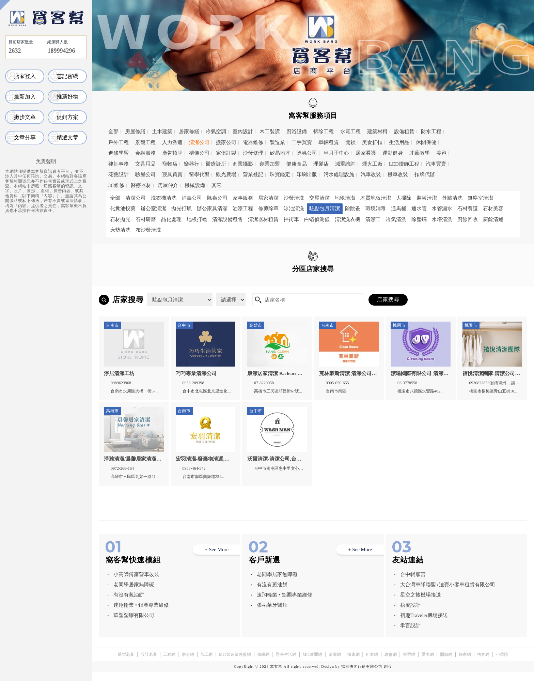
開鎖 (350, 142)
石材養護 (467, 208)
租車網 (372, 663)
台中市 (213, 284)
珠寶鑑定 (280, 174)
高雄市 (302, 284)
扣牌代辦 (424, 174)
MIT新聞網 (312, 663)
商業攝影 (243, 164)
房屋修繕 (135, 131)
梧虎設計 (410, 614)
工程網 (169, 663)
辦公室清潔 (153, 208)
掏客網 (483, 663)
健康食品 (296, 164)
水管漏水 (442, 208)
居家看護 (366, 153)
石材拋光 (120, 219)
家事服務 (243, 198)
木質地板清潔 (375, 198)
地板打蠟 (197, 219)
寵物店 (169, 164)
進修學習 (118, 153)
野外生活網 (286, 663)
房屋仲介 (168, 185)
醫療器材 (141, 185)
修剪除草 (268, 208)
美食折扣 (372, 142)
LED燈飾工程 (404, 164)
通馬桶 (398, 208)
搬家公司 (226, 142)
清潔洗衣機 (347, 219)
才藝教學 (419, 153)
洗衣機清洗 (163, 198)
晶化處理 (171, 219)
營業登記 (253, 174)
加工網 (206, 663)
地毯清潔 (345, 198)
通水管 (419, 208)
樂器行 (191, 164)
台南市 (258, 284)
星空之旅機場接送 (420, 603)
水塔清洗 (442, 219)
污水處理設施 (339, 174)
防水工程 (431, 131)
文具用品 (145, 164)
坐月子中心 (336, 153)
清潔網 (335, 663)
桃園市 (169, 284)
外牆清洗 (452, 198)
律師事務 (118, 164)
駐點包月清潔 (324, 208)
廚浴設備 (296, 131)
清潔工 (373, 219)
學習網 (409, 663)
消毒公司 (192, 198)
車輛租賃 (328, 142)
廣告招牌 (172, 153)
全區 (119, 284)
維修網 (390, 663)
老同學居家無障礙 (133, 593)
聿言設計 (410, 634)
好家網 (465, 663)
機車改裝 (398, 174)
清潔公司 (199, 142)
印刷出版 (307, 174)
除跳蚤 (352, 208)
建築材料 (377, 131)
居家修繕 (189, 131)
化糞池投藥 (123, 208)
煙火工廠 (372, 164)
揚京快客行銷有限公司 (361, 675)
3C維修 (116, 185)
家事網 (188, 663)
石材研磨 (146, 219)
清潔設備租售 (227, 219)
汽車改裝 (371, 174)
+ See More (217, 558)
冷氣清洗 (396, 219)
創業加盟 (270, 164)
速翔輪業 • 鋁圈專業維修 (141, 614)
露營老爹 (126, 663)
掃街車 (291, 219)
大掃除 (403, 198)
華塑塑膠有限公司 (133, 624)
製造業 (277, 142)
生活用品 (399, 142)
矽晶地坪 (280, 153)
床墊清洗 (120, 230)
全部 (113, 131)
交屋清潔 (319, 198)
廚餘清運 (493, 219)
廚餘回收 (467, 219)
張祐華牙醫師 (272, 614)
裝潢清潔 (427, 198)
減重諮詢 (345, 164)
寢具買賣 (172, 174)
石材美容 (493, 208)
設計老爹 (149, 663)
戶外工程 (118, 142)
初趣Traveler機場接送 (424, 624)
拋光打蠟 (181, 208)
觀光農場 (226, 174)
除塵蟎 (419, 219)
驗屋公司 (145, 174)
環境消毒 (375, 208)
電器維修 (253, 142)
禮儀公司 (199, 153)
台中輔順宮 (413, 583)
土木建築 (162, 131)
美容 (441, 153)
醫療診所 (216, 164)
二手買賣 (302, 142)
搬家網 (353, 663)
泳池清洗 (294, 208)
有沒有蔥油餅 (128, 603)
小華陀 (502, 663)
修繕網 (263, 663)
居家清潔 (268, 198)
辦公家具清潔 (212, 208)
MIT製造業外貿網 (235, 663)
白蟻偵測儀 (317, 219)
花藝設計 (118, 174)
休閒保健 (426, 142)
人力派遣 (172, 142)
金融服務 (145, 153)
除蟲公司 (307, 153)
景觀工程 (145, 142)
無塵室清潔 (480, 198)
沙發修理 (253, 153)
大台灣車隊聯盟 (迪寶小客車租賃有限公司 (447, 593)
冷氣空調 (216, 131)
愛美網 (428, 663)
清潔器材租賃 (263, 219)
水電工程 (350, 131)
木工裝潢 (270, 131)
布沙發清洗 (148, 230)
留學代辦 (199, 174)
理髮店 (321, 164)
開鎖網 (446, 663)
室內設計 (243, 131)
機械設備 (195, 185)
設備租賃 (404, 131)
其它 (216, 185)
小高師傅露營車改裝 (136, 583)
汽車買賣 (436, 164)
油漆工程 (243, 208)
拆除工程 (323, 131)
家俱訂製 (226, 153)
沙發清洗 (294, 198)
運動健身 (392, 153)
